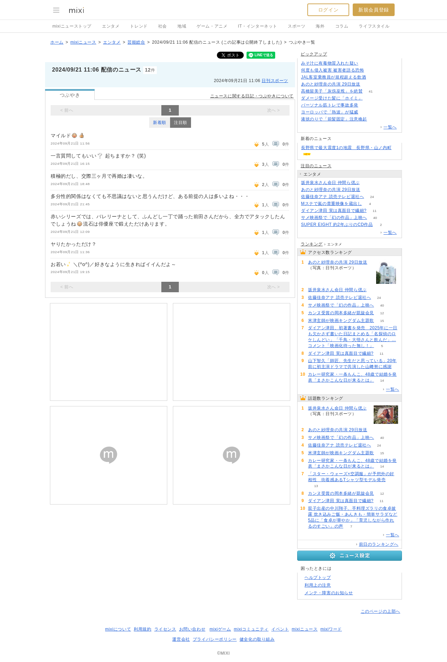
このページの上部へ (380, 611)
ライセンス (165, 629)
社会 (162, 26)
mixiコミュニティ (251, 629)
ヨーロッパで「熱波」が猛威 (329, 112)
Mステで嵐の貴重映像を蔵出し (331, 203)
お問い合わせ (192, 629)
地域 (181, 26)
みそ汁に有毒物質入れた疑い (329, 63)
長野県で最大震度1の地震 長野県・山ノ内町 (346, 147)
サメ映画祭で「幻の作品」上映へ (334, 217)
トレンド (138, 26)
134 (366, 63)
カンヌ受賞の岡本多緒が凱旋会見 (341, 312)
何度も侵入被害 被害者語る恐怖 (332, 70)
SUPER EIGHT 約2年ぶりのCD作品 (337, 224)
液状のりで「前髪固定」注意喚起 (334, 119)
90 (367, 183)
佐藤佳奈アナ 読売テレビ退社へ (332, 196)
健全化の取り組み (257, 639)
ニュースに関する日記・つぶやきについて (252, 96)
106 (375, 119)
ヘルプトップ (318, 577)
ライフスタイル (374, 26)
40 (375, 218)
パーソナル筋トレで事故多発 (329, 105)
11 (374, 211)
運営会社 (181, 639)
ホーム (57, 42)
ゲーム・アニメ (212, 26)
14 (382, 380)
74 (371, 98)
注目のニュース (316, 165)
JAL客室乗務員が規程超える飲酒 (333, 77)
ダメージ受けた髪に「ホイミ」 (331, 98)
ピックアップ (314, 54)
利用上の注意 (318, 585)
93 (366, 112)
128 (374, 77)
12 (382, 313)
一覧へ (390, 127)
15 (382, 321)
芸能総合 (136, 42)
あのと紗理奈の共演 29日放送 (330, 84)
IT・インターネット (257, 26)
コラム (342, 26)
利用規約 (142, 629)
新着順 (159, 122)
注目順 (180, 122)
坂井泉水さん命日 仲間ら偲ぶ (330, 182)
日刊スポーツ (275, 80)
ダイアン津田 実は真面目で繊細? (334, 210)
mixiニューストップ (71, 26)
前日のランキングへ (378, 544)
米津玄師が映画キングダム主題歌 (341, 320)
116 (366, 105)
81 (368, 84)
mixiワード (331, 629)
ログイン (328, 10)
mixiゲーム (220, 629)
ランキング (312, 244)
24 (372, 197)
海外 (320, 26)
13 (316, 486)
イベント (280, 629)
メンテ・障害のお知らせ (329, 592)
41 (371, 91)
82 (372, 70)
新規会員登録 (373, 10)
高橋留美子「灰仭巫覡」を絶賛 (331, 91)
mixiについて (118, 629)
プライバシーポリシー (215, 639)
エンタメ (110, 26)
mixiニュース (83, 42)
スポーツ (296, 26)
